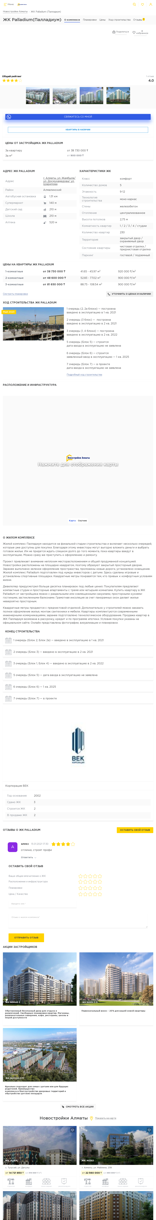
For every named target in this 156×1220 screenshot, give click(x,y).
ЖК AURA (11, 1161)
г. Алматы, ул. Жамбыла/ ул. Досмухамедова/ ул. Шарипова (59, 181)
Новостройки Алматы (15, 12)
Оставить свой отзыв (135, 830)
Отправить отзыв (28, 938)
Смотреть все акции (78, 1107)
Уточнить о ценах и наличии (129, 294)
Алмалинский (52, 190)
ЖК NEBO (87, 1161)
